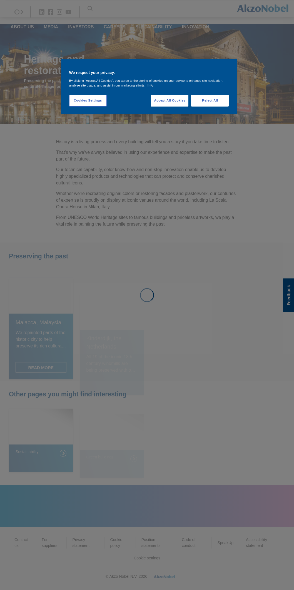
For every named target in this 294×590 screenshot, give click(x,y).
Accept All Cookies (169, 100)
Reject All (210, 100)
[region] (149, 86)
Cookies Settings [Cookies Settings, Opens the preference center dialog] (88, 100)
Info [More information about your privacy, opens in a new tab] (150, 85)
